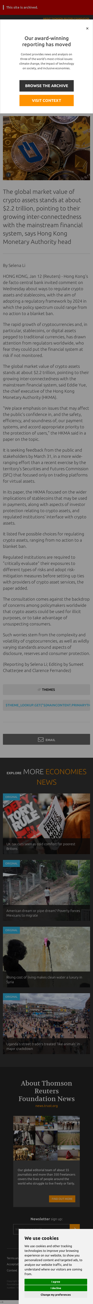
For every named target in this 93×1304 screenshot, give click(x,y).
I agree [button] (55, 1281)
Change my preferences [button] (56, 1294)
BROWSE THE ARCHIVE (46, 85)
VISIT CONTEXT (46, 100)
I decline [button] (56, 1288)
